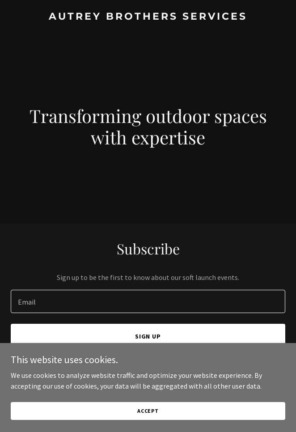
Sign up (148, 336)
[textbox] (148, 301)
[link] (148, 17)
